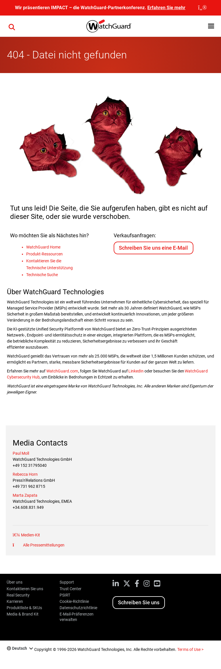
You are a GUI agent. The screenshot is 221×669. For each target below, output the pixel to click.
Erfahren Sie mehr (166, 7)
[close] (202, 7)
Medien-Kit (30, 535)
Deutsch (19, 648)
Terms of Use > (190, 649)
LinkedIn (136, 371)
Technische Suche (42, 274)
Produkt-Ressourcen (44, 254)
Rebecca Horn (25, 474)
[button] (12, 26)
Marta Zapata (25, 495)
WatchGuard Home (43, 247)
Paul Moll (21, 453)
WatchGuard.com (62, 371)
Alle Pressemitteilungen (43, 545)
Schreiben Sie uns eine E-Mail (153, 248)
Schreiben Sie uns (138, 602)
